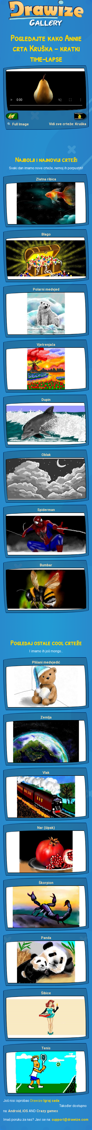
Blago (46, 234)
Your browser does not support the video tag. (46, 89)
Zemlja (46, 717)
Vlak (46, 773)
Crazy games (47, 1111)
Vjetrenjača (46, 345)
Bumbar (46, 565)
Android (14, 1111)
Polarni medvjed (46, 289)
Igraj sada (51, 1101)
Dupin (46, 400)
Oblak (46, 455)
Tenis (46, 1048)
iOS (25, 1111)
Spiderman (46, 510)
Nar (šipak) (46, 828)
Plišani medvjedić (46, 662)
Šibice (46, 993)
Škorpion (46, 883)
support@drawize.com (70, 1120)
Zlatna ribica (46, 179)
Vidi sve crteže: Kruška (67, 124)
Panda (46, 938)
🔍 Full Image (18, 124)
